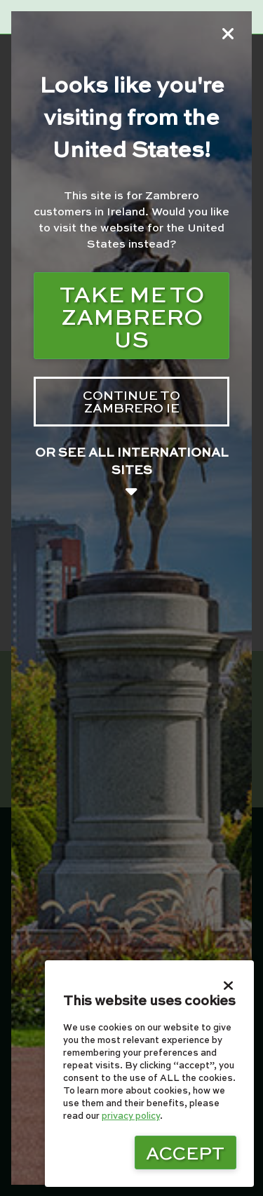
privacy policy (131, 1115)
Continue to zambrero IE (131, 401)
